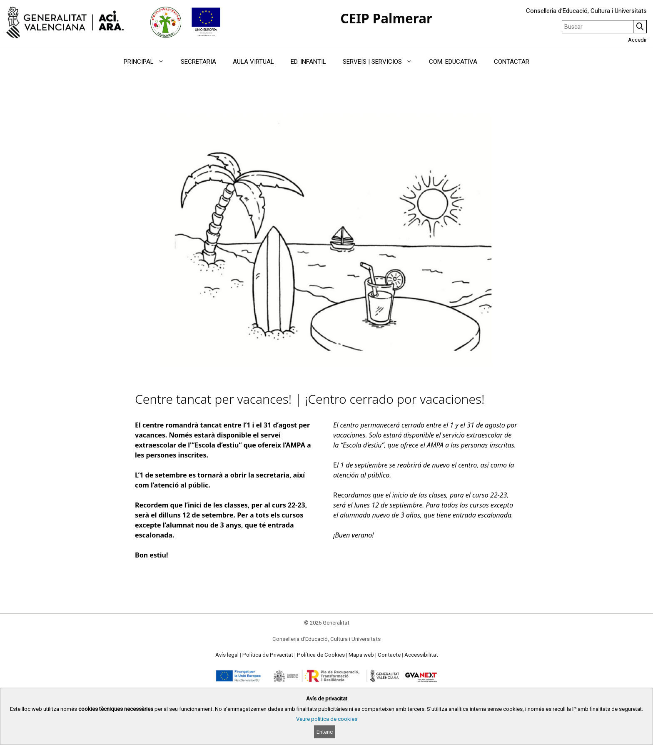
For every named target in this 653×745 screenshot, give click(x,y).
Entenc (325, 732)
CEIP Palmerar (386, 18)
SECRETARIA (198, 61)
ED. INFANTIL (308, 61)
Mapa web (361, 655)
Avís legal (227, 655)
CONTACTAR (511, 61)
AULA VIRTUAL (253, 61)
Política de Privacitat (267, 655)
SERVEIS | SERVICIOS (382, 61)
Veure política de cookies (326, 719)
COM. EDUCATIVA (453, 61)
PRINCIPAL (148, 61)
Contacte (389, 655)
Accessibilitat (421, 655)
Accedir (637, 40)
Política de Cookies (321, 655)
